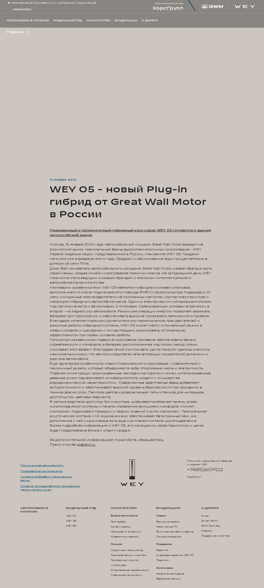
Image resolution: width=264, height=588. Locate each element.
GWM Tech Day (211, 525)
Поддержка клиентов (215, 535)
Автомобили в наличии (34, 509)
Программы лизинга (124, 560)
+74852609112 (22, 9)
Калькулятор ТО (166, 526)
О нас (205, 516)
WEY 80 (71, 525)
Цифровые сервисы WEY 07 (175, 555)
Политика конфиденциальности (42, 465)
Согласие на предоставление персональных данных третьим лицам (50, 488)
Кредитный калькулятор (127, 550)
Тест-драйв (118, 521)
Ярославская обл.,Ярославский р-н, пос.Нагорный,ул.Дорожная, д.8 (54, 2)
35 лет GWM (209, 520)
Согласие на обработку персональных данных (46, 478)
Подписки (162, 560)
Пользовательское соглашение (41, 471)
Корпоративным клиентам (128, 555)
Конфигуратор (120, 526)
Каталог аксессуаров (170, 573)
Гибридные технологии (126, 575)
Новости (207, 530)
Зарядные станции (168, 578)
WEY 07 (71, 516)
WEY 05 (71, 520)
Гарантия (162, 550)
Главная (15, 32)
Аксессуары (119, 565)
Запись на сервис (168, 521)
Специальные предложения (130, 570)
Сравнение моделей (124, 536)
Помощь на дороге (168, 536)
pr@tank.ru (86, 445)
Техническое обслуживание (175, 531)
